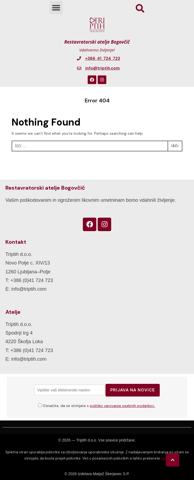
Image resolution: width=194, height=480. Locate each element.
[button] (56, 7)
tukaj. (165, 458)
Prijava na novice (132, 390)
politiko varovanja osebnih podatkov (122, 405)
